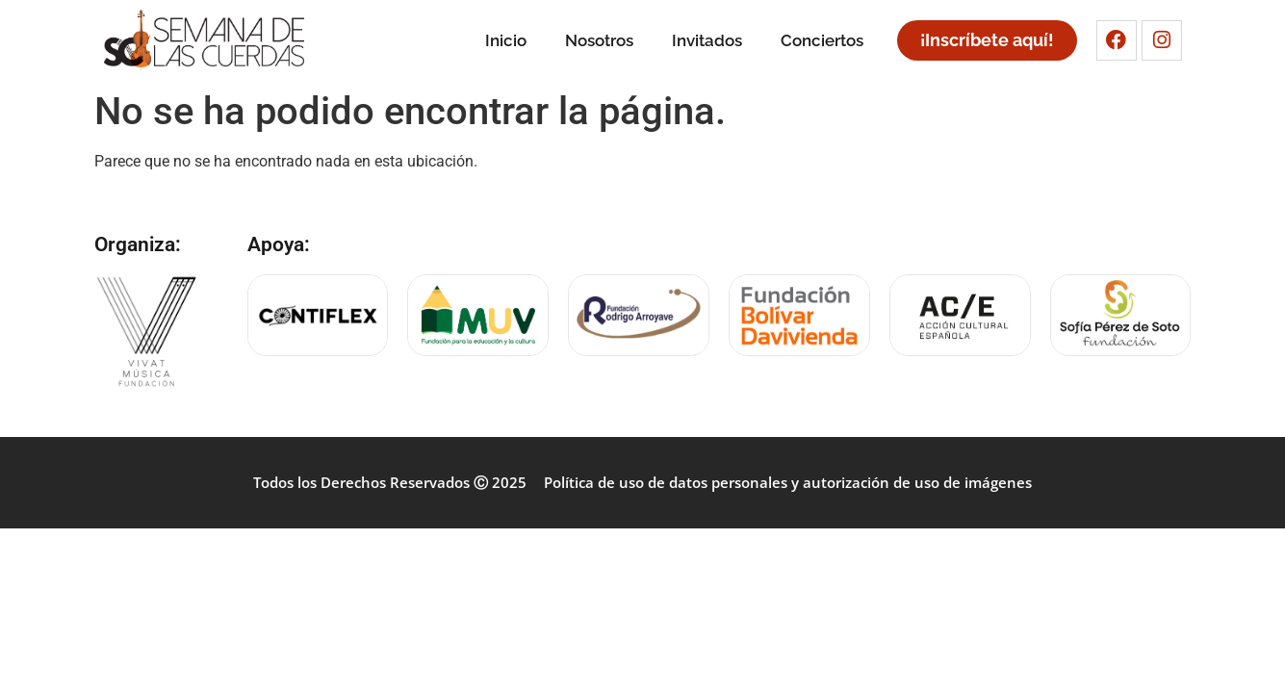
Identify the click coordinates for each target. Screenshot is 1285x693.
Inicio (506, 40)
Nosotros (599, 40)
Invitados (707, 40)
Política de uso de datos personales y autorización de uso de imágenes (788, 482)
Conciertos (822, 40)
